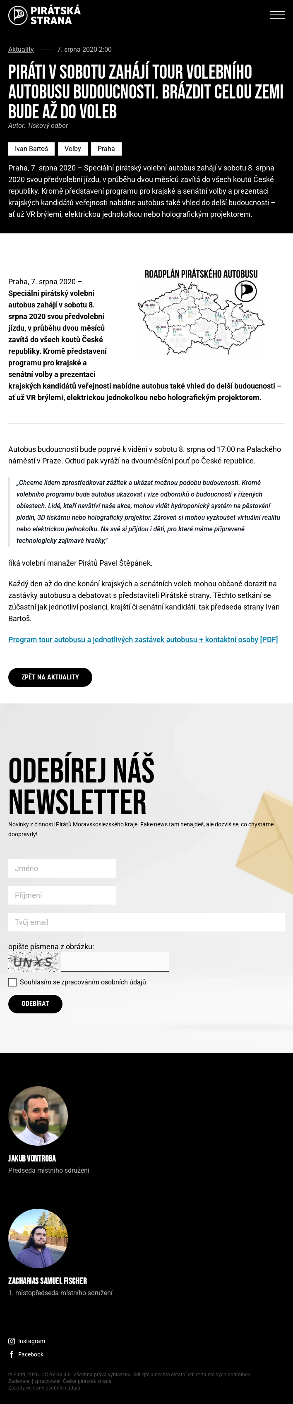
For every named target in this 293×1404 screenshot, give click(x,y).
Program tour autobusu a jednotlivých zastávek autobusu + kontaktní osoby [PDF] (143, 639)
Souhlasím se (83, 982)
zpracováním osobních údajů (103, 982)
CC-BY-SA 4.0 (56, 1375)
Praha (106, 149)
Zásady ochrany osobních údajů (44, 1388)
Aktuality (21, 49)
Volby (73, 149)
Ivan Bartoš (31, 149)
